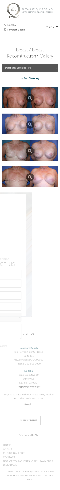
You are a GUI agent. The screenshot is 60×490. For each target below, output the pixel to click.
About (7, 458)
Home (7, 454)
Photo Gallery (14, 462)
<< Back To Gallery (30, 78)
